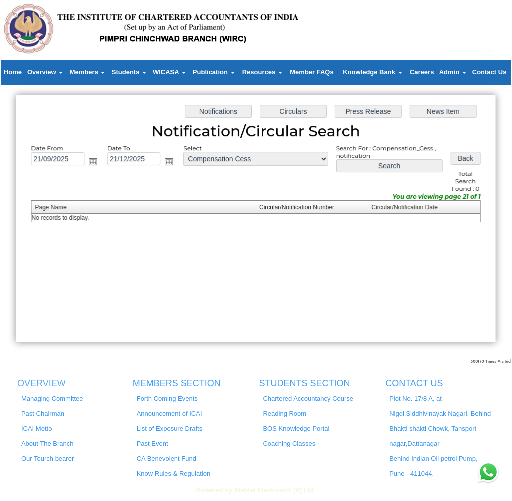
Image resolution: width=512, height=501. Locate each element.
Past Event (152, 443)
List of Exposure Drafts (170, 428)
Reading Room (284, 413)
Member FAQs (312, 72)
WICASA (169, 72)
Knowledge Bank (372, 72)
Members (88, 72)
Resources (262, 72)
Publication (214, 72)
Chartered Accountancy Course (308, 398)
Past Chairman (43, 413)
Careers (422, 72)
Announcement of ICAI (169, 413)
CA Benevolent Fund (166, 458)
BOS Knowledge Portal (296, 428)
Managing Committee (53, 398)
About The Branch (48, 443)
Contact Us (489, 72)
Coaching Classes (289, 443)
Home (13, 72)
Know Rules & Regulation (173, 473)
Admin (453, 72)
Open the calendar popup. (97, 162)
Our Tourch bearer (48, 458)
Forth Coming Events (167, 398)
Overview (45, 72)
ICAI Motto (37, 428)
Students (129, 72)
